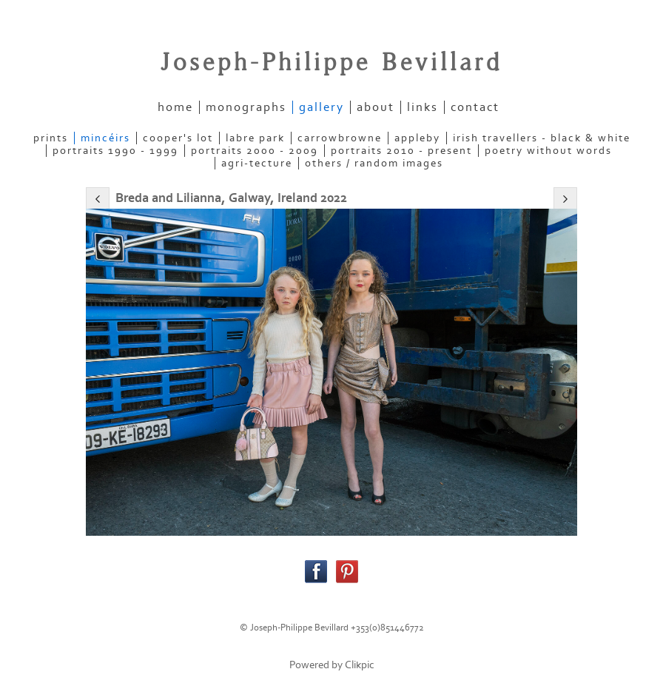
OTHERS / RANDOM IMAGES (374, 163)
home (175, 107)
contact (475, 107)
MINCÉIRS (105, 138)
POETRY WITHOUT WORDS (548, 150)
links (422, 107)
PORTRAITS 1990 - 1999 (115, 150)
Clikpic (359, 665)
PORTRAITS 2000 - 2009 (254, 150)
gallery (321, 107)
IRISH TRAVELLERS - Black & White (541, 138)
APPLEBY (417, 138)
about (375, 107)
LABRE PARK (255, 138)
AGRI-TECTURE (256, 163)
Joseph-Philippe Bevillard (331, 62)
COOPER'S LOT (178, 138)
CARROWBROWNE (339, 138)
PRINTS (50, 138)
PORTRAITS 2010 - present (401, 150)
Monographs (246, 107)
